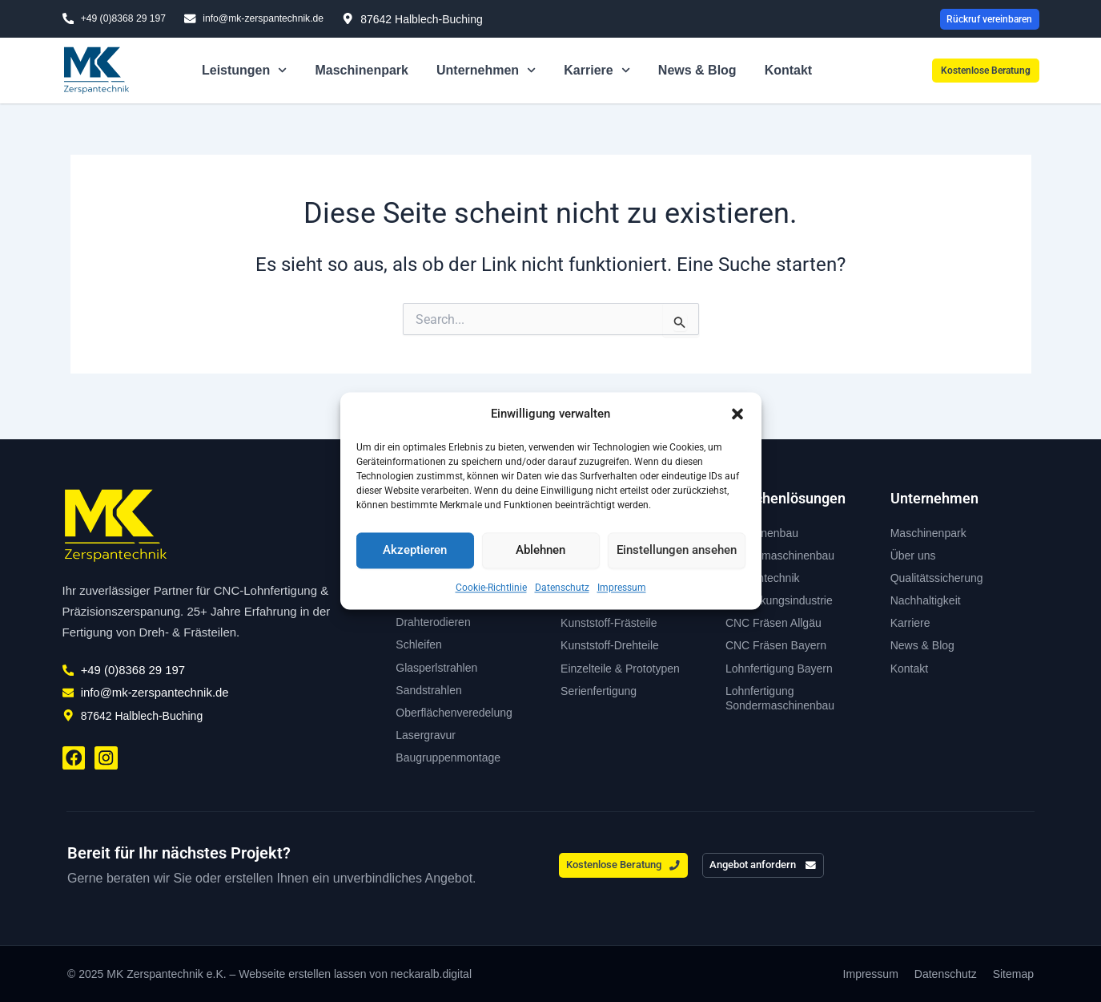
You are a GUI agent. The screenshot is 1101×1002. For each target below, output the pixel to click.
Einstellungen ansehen (677, 550)
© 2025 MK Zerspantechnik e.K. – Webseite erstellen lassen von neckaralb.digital (269, 974)
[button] (737, 414)
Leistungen (244, 72)
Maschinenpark (361, 72)
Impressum (621, 587)
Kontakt (789, 72)
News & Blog (697, 72)
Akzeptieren (415, 550)
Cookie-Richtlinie (491, 587)
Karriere (597, 72)
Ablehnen (540, 550)
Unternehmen (486, 72)
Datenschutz (562, 587)
